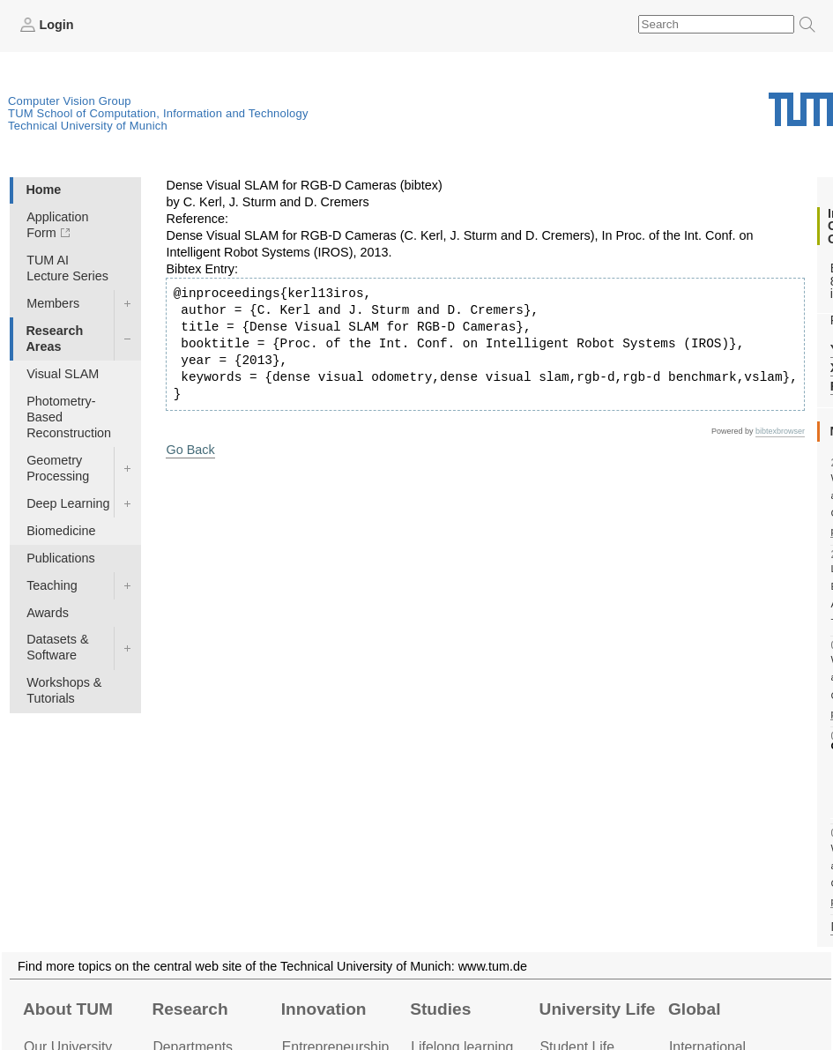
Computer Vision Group (69, 101)
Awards (47, 613)
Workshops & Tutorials (63, 690)
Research (189, 1009)
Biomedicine (60, 531)
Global (694, 1009)
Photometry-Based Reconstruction (68, 417)
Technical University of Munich (87, 125)
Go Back (190, 450)
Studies (440, 1009)
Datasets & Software (57, 647)
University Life (597, 1009)
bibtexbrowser (780, 431)
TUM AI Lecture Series (67, 268)
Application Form (57, 225)
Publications (60, 558)
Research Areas (54, 339)
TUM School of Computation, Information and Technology (158, 113)
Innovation (324, 1009)
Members (52, 303)
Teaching (52, 585)
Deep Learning (67, 503)
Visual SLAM (62, 374)
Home (43, 189)
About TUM (68, 1009)
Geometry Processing (57, 468)
